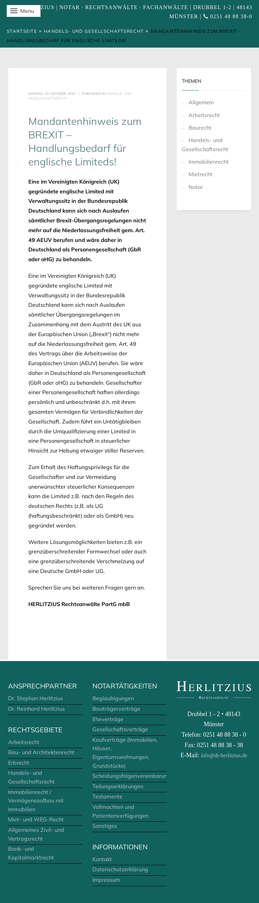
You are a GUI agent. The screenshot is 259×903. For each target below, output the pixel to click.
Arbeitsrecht (204, 115)
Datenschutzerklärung (120, 869)
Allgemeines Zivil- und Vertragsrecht (36, 834)
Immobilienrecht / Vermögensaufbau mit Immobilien (36, 801)
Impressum (106, 879)
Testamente (107, 796)
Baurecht (200, 127)
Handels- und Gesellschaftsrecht (94, 31)
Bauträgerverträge (116, 708)
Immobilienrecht (209, 161)
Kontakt (102, 859)
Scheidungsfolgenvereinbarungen (129, 775)
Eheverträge (107, 719)
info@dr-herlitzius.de (224, 755)
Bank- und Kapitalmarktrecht (31, 853)
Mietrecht (200, 174)
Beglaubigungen (113, 698)
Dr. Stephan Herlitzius (35, 698)
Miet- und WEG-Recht (36, 819)
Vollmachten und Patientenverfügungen (120, 811)
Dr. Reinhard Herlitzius (36, 708)
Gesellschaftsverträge (120, 729)
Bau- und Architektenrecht (41, 752)
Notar (196, 187)
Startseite (22, 31)
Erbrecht (18, 762)
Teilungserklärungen (117, 786)
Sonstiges (104, 825)
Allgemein (201, 102)
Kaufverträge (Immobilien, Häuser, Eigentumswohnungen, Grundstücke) (124, 752)
